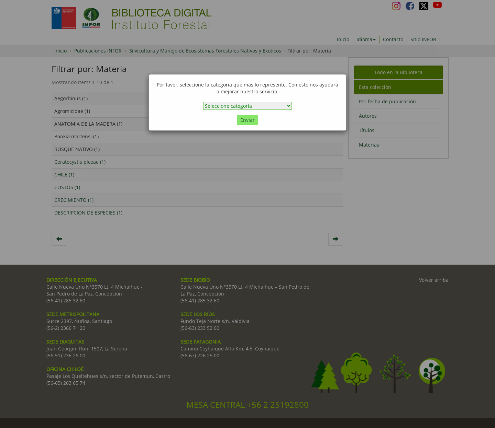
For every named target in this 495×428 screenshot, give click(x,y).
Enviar (247, 120)
